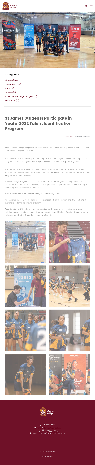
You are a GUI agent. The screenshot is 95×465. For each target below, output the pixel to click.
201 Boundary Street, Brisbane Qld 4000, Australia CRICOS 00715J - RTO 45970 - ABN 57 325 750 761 (49, 432)
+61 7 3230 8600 (49, 425)
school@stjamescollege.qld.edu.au (49, 428)
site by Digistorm (47, 456)
